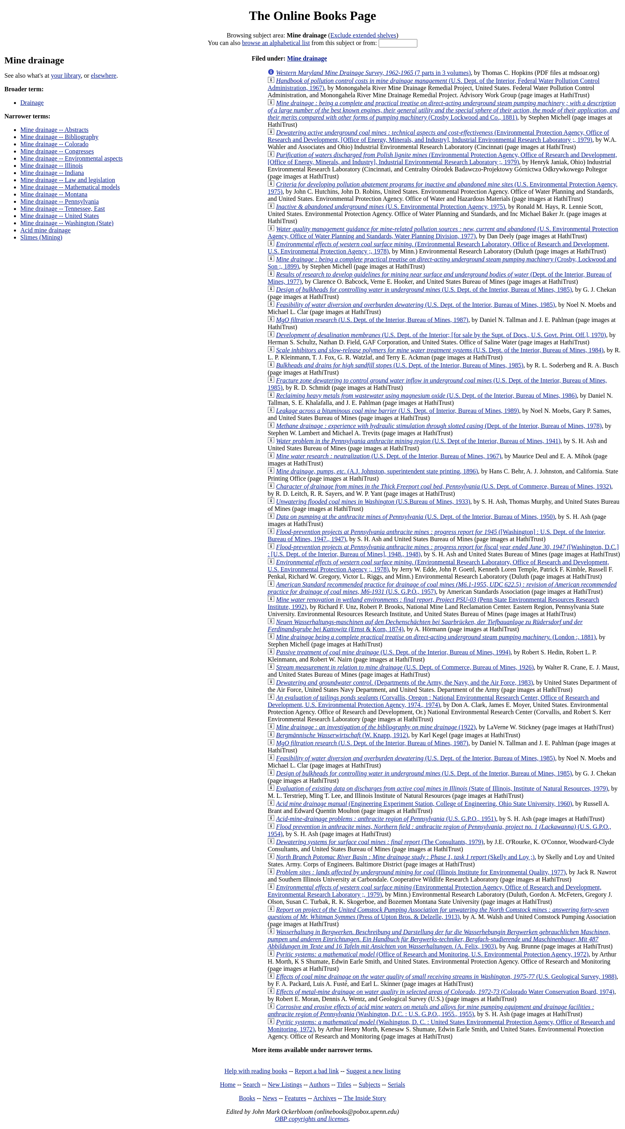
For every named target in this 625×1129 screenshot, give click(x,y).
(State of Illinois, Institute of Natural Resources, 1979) (442, 788)
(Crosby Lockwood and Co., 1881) (443, 110)
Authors (319, 1084)
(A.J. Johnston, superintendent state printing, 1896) (377, 471)
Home (228, 1084)
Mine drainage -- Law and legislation (67, 180)
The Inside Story (365, 1098)
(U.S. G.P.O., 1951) (386, 818)
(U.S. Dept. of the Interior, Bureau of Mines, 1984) (439, 350)
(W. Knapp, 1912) (342, 735)
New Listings (285, 1084)
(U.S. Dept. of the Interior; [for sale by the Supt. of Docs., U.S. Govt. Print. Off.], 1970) (441, 335)
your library (66, 75)
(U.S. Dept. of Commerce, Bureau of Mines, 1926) (405, 667)
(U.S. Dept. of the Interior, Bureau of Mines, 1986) (426, 395)
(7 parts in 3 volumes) (373, 72)
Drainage (32, 102)
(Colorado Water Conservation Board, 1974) (445, 991)
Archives (324, 1098)
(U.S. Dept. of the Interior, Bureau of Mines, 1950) (415, 516)
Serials (396, 1084)
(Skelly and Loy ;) (405, 857)
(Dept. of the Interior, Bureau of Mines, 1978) (438, 425)
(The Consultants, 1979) (379, 841)
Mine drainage (307, 58)
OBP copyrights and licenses (311, 1118)
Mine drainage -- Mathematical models (70, 187)
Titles (344, 1084)
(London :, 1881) (436, 637)
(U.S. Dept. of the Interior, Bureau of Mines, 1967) (388, 456)
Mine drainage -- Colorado (54, 144)
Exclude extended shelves (363, 35)
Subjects (369, 1084)
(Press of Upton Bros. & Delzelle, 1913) (438, 913)
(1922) (376, 727)
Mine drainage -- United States (59, 215)
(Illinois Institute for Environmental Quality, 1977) (421, 872)
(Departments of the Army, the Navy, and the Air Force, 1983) (404, 682)
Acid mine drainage (45, 230)
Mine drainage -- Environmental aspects (71, 158)
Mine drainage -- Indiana (52, 172)
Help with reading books (255, 1071)
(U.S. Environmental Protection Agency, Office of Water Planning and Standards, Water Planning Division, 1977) (442, 233)
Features (295, 1098)
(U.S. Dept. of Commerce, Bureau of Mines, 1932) (443, 486)
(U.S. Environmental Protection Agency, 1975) (390, 206)
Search (252, 1084)
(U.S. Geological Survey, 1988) (446, 976)
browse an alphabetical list (276, 42)
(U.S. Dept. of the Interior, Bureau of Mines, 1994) (393, 652)
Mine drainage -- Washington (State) (67, 223)
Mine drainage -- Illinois (51, 165)
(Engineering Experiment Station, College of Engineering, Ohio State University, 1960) (424, 803)
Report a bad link (317, 1071)
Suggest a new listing (373, 1071)
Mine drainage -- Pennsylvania (59, 201)
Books (247, 1098)
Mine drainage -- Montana (53, 194)
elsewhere (103, 75)
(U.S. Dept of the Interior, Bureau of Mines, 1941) (418, 441)
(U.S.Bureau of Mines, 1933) (373, 501)
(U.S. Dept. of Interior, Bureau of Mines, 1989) (397, 410)
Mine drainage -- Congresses (57, 151)
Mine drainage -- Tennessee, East (62, 208)
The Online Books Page (312, 15)
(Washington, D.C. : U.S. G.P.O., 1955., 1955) (430, 1010)
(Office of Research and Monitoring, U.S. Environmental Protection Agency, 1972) (432, 954)
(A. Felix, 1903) (438, 939)
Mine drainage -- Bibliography (59, 137)
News (270, 1098)
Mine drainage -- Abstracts (54, 129)
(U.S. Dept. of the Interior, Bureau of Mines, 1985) (424, 289)
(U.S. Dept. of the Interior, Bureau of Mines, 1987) (372, 319)
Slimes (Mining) (41, 237)
